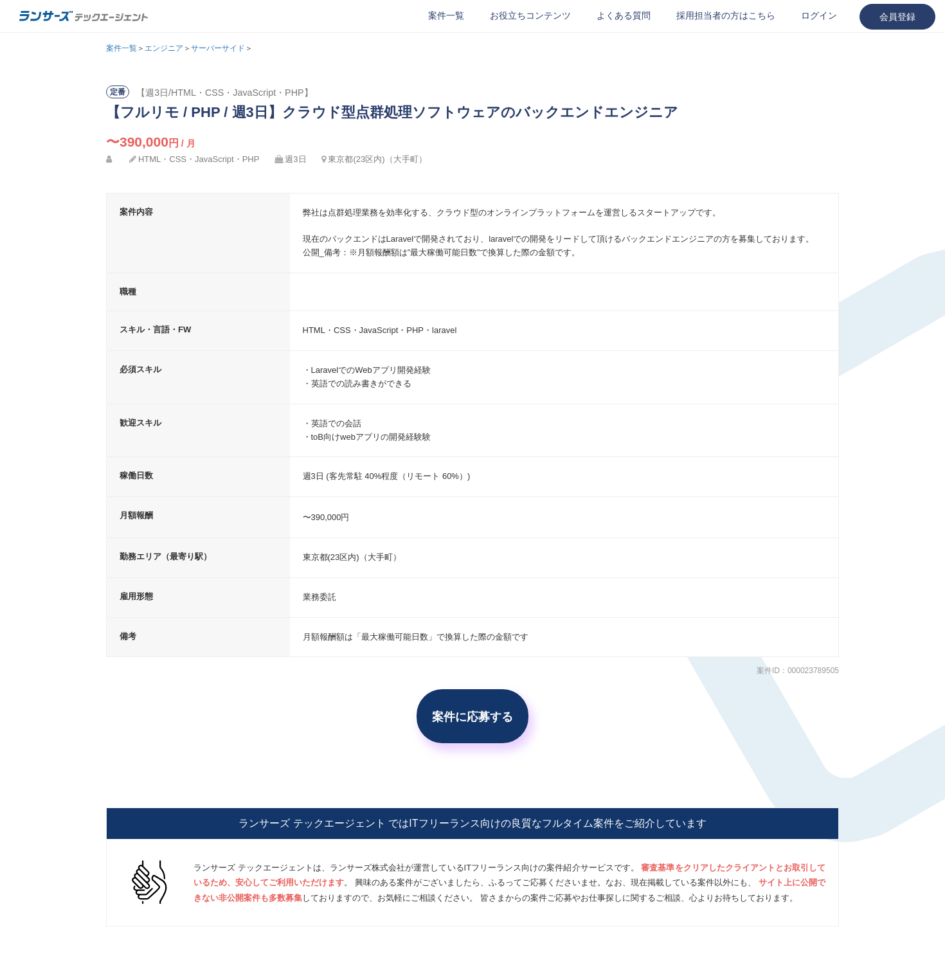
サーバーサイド (218, 48)
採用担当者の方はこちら (725, 15)
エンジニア (164, 48)
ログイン (819, 15)
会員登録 (897, 17)
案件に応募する (472, 716)
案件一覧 (446, 15)
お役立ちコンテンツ (530, 15)
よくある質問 (624, 15)
